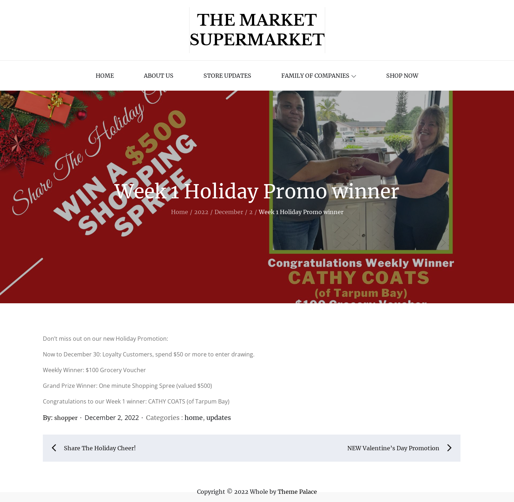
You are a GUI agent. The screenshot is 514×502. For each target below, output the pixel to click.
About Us (158, 75)
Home (105, 75)
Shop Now (402, 75)
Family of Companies (318, 75)
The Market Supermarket (257, 30)
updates (218, 418)
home (194, 418)
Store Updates (227, 75)
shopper (65, 417)
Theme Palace (297, 491)
